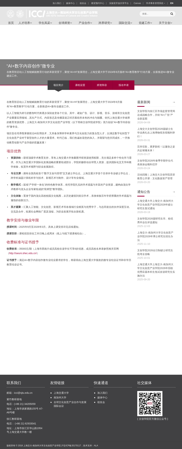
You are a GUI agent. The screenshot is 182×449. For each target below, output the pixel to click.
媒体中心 (70, 3)
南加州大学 (60, 397)
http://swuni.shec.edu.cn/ (23, 253)
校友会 (83, 3)
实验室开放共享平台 (119, 3)
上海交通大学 (61, 392)
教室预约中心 (97, 3)
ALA (96, 445)
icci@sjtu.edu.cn (23, 392)
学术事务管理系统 (155, 3)
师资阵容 (102, 85)
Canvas (137, 3)
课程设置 (80, 85)
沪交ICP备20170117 (71, 445)
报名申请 (124, 85)
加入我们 (57, 3)
